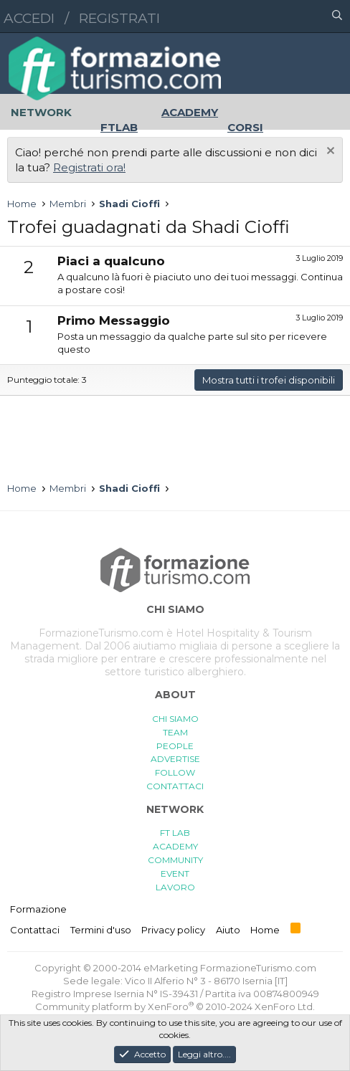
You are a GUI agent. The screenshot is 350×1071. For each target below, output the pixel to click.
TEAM (175, 732)
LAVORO (175, 887)
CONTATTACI (175, 786)
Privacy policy (173, 930)
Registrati (119, 18)
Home (265, 930)
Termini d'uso (100, 930)
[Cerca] (337, 16)
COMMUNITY (175, 860)
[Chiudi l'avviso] (329, 152)
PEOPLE (175, 746)
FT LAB (175, 832)
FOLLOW (175, 772)
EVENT (175, 873)
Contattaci (35, 930)
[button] (274, 16)
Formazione (38, 909)
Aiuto (228, 930)
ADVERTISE (175, 758)
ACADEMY (175, 846)
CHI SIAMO (175, 718)
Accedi (29, 18)
